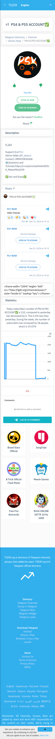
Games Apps (14, 40)
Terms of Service (27, 660)
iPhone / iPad (27, 635)
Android (27, 631)
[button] (50, 333)
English (10, 686)
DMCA (27, 667)
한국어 (14, 706)
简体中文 (46, 701)
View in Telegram (27, 107)
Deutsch (11, 691)
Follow (27, 92)
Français (44, 686)
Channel (32, 37)
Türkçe (43, 696)
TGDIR (13, 5)
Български (10, 701)
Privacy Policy (27, 663)
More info (44, 735)
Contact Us (27, 656)
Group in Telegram (27, 606)
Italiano (21, 691)
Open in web (27, 100)
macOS (27, 642)
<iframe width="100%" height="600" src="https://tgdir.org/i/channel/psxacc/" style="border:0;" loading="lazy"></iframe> (27, 290)
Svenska (26, 696)
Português (42, 691)
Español (31, 691)
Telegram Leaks (27, 617)
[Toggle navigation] (50, 5)
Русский (33, 686)
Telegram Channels (27, 602)
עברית (20, 701)
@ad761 (18, 152)
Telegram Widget (27, 613)
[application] (27, 357)
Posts (9, 188)
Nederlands (14, 696)
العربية (28, 701)
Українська (22, 686)
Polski (35, 696)
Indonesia (24, 706)
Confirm (37, 117)
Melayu (35, 706)
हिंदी (42, 706)
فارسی (36, 701)
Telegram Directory (15, 37)
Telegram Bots (27, 610)
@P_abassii (25, 155)
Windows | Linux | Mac (27, 638)
